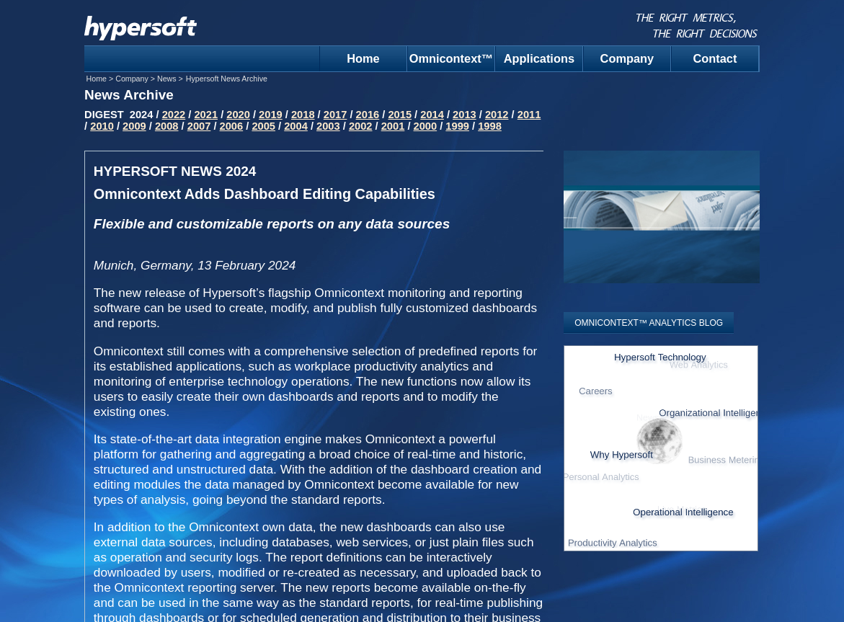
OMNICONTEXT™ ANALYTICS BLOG (648, 323)
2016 (368, 114)
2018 (303, 114)
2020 (238, 114)
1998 (490, 126)
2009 (134, 126)
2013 (464, 114)
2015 (400, 114)
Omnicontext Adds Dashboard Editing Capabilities (264, 194)
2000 (425, 126)
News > (170, 78)
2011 (529, 114)
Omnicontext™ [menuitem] (451, 58)
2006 (232, 126)
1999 (457, 126)
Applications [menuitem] (539, 58)
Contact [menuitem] (715, 58)
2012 (497, 114)
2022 (174, 114)
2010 (102, 126)
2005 (263, 126)
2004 (296, 126)
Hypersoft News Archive (226, 78)
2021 (206, 114)
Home (97, 78)
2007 (199, 126)
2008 (167, 126)
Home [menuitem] (363, 58)
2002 (361, 126)
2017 (335, 114)
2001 (393, 126)
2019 (271, 114)
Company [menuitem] (627, 58)
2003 (328, 126)
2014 (432, 114)
